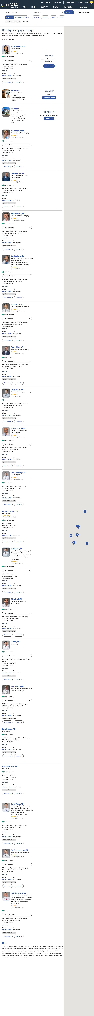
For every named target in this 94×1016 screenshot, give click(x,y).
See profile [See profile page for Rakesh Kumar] (19, 756)
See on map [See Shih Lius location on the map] (7, 679)
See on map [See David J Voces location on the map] (7, 592)
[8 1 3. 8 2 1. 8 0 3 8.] (6, 334)
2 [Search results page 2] (5, 943)
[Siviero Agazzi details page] (6, 811)
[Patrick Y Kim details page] (6, 307)
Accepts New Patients (21, 17)
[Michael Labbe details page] (6, 432)
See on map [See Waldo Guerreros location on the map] (7, 207)
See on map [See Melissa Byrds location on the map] (7, 722)
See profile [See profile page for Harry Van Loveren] (19, 936)
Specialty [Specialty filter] (53, 17)
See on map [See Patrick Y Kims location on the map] (7, 340)
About (42, 2)
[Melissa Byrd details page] (6, 689)
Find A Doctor (25, 7)
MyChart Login (70, 2)
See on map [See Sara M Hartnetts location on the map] (7, 82)
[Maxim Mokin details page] (6, 393)
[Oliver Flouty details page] (6, 602)
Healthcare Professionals (68, 7)
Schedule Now (83, 2)
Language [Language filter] (45, 17)
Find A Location (34, 7)
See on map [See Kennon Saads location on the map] (7, 166)
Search (69, 12)
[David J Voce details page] (6, 555)
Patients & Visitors (56, 7)
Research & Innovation (83, 7)
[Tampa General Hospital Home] (10, 6)
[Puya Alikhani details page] (6, 350)
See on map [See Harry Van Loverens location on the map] (7, 936)
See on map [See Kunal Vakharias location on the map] (7, 297)
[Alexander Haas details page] (6, 216)
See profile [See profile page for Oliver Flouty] (19, 635)
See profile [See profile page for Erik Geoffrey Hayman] (19, 886)
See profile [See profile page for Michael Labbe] (19, 466)
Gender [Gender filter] (62, 17)
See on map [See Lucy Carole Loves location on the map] (7, 793)
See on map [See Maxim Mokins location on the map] (7, 421)
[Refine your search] (19, 12)
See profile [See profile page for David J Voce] (19, 592)
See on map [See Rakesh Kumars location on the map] (7, 756)
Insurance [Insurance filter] (36, 17)
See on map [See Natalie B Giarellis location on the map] (7, 542)
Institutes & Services (44, 7)
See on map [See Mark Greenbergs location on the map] (7, 504)
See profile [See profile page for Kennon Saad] (19, 166)
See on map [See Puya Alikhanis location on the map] (7, 383)
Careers (48, 2)
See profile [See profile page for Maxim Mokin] (19, 421)
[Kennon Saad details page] (6, 134)
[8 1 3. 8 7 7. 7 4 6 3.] (6, 750)
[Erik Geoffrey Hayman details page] (6, 853)
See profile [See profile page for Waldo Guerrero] (19, 207)
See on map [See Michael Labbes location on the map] (7, 466)
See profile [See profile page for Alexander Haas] (19, 249)
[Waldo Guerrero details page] (6, 177)
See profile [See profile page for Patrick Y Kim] (19, 340)
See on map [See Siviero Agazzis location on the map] (7, 843)
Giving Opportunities (56, 2)
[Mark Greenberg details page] (6, 475)
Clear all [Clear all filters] (26, 22)
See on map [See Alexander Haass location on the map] (7, 249)
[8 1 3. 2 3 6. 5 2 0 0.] (6, 535)
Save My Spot (49, 118)
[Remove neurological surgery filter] (13, 21)
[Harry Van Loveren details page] (6, 900)
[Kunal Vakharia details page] (6, 262)
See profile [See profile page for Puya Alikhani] (19, 383)
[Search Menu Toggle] (91, 2)
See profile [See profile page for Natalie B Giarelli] (19, 542)
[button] (17, 60)
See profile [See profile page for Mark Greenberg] (19, 504)
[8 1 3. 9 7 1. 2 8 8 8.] (6, 787)
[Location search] (48, 12)
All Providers (9, 17)
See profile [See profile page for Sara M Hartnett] (19, 82)
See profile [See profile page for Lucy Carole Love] (19, 793)
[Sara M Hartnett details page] (6, 49)
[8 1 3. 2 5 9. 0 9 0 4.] (6, 200)
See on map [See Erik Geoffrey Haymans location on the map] (7, 886)
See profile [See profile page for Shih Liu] (19, 679)
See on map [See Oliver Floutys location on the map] (7, 635)
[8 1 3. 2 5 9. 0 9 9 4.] (6, 673)
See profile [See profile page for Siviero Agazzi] (19, 843)
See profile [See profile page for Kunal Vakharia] (19, 297)
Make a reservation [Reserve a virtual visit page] (49, 97)
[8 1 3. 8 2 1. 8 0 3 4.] (6, 76)
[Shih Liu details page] (6, 645)
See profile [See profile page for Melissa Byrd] (19, 722)
